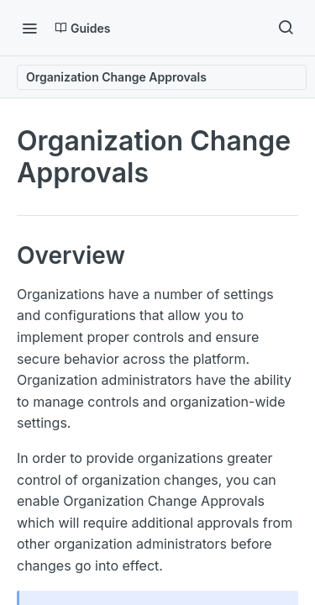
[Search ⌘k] (285, 27)
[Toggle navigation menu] (29, 27)
